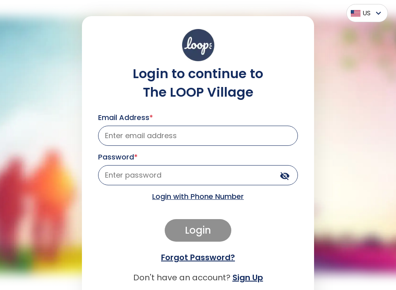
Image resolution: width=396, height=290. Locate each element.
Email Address (125, 117)
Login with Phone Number (198, 196)
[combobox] (365, 13)
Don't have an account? (198, 277)
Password (118, 157)
